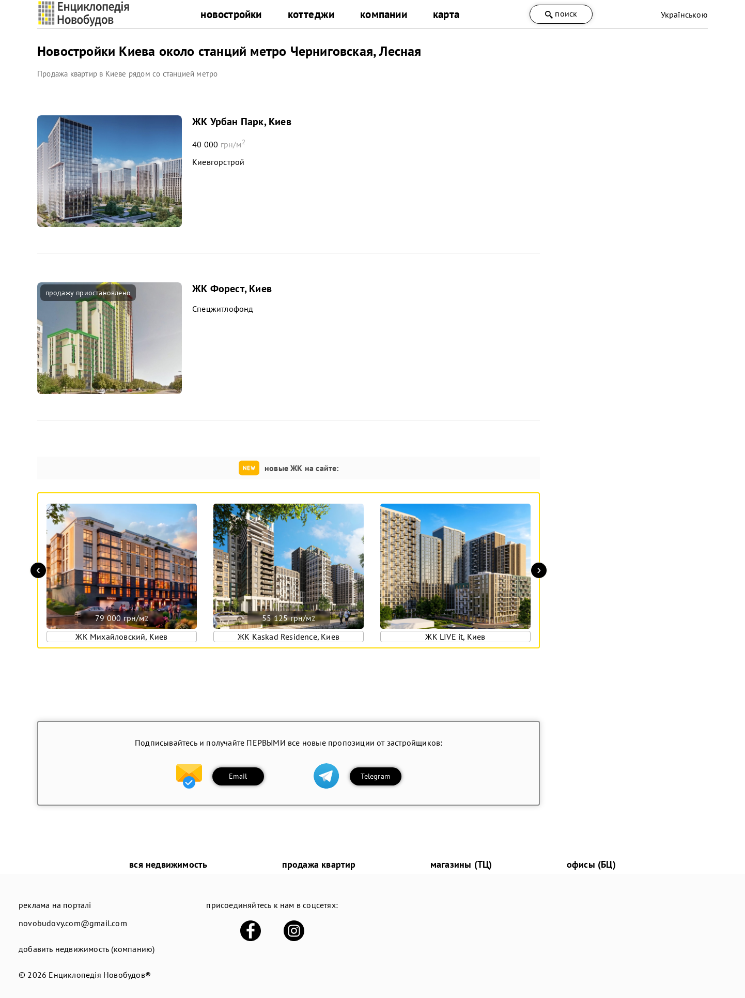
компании (383, 14)
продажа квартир (319, 864)
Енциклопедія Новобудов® (100, 975)
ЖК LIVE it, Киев (455, 636)
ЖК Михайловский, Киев (121, 636)
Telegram (375, 776)
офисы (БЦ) (591, 864)
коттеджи (311, 14)
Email (238, 776)
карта (446, 14)
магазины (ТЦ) (461, 864)
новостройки (230, 14)
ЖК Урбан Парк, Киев (241, 121)
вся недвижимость (168, 864)
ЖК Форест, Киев (232, 288)
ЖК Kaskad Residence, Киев (288, 636)
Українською (684, 14)
